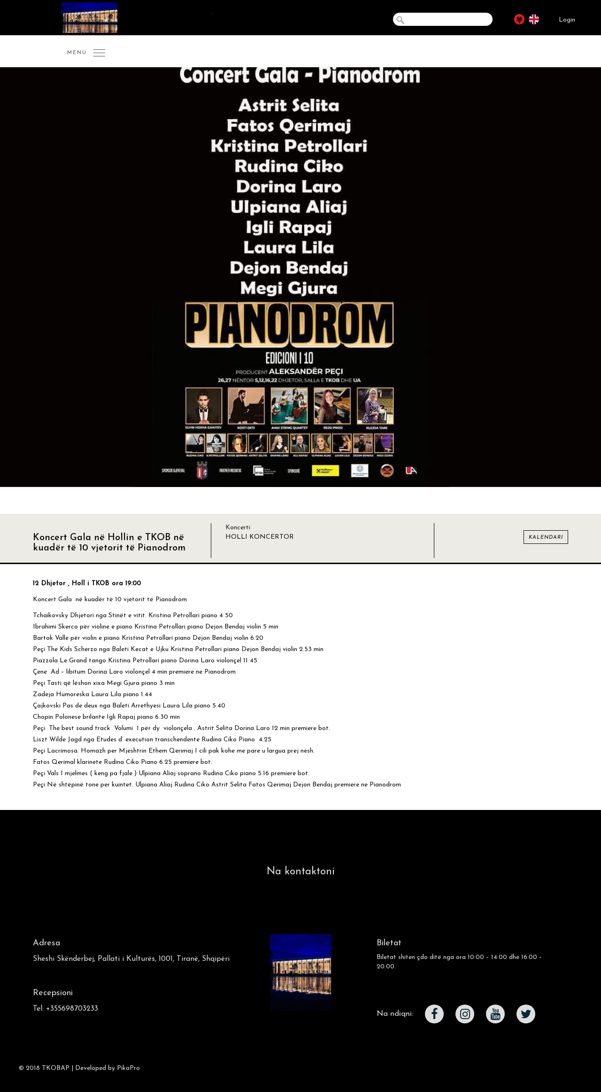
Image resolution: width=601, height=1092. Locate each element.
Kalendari (546, 537)
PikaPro (128, 1068)
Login (567, 20)
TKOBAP (55, 1068)
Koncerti (237, 527)
